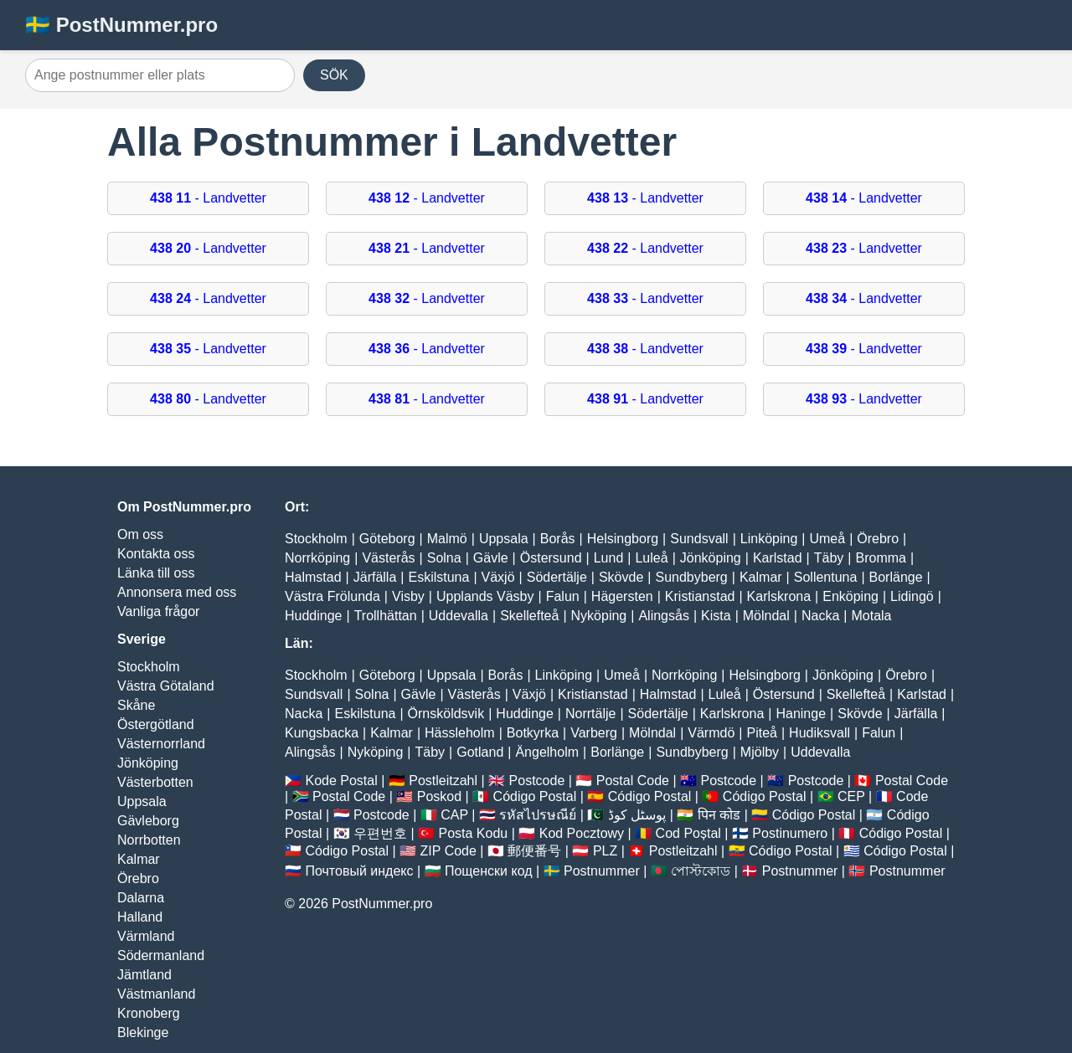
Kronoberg (148, 1013)
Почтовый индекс (359, 871)
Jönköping (147, 763)
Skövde (621, 577)
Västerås (388, 558)
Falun (563, 596)
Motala (871, 616)
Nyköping (599, 616)
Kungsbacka (321, 733)
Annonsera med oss (176, 592)
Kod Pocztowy (581, 833)
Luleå (651, 558)
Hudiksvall (819, 733)
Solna (444, 558)
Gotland (479, 752)
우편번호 (380, 833)
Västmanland (156, 994)
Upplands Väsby (485, 596)
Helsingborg (622, 539)
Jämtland (144, 975)
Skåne (136, 705)
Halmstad (313, 577)
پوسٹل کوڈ (637, 815)
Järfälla (375, 577)
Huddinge (314, 616)
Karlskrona (779, 596)
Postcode (537, 780)
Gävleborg (148, 821)
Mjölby (759, 752)
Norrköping (317, 558)
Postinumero (789, 833)
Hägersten (622, 596)
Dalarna (140, 898)
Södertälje (557, 577)
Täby (829, 558)
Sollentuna (826, 577)
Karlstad (777, 558)
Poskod (439, 796)
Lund (609, 558)
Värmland (145, 936)
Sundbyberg (691, 577)
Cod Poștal (688, 833)
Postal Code (632, 780)
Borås (557, 539)
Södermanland (160, 955)
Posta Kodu (473, 833)
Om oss (140, 534)
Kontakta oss (156, 554)
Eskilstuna (438, 577)
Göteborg (387, 539)
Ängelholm (547, 752)
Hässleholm (460, 733)
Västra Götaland (165, 686)
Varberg (593, 733)
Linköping (769, 539)
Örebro (138, 878)
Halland (139, 917)
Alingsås (663, 616)
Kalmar (138, 859)
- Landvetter (208, 198)
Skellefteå (529, 616)
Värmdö (711, 733)
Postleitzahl (443, 780)
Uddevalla (458, 616)
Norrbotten (149, 840)
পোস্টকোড (700, 871)
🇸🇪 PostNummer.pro (121, 24)
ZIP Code (448, 851)
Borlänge (896, 577)
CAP (454, 815)
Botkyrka (533, 733)
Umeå (827, 539)
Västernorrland (161, 744)
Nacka (820, 616)
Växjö (498, 577)
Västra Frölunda (332, 596)
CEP (851, 796)
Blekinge (142, 1032)
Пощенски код (489, 871)
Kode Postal (341, 780)
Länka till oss (156, 573)
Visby (408, 596)
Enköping (850, 596)
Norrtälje (590, 713)
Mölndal (766, 616)
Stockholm (148, 667)
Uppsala (142, 801)
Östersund (551, 558)
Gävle (490, 558)
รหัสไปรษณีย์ (537, 815)
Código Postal (535, 796)
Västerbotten (155, 782)
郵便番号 (534, 851)
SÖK (334, 75)
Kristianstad (700, 596)
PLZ (605, 851)
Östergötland (155, 724)
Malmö (447, 539)
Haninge (801, 713)
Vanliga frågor (158, 611)
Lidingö (912, 596)
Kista (716, 616)
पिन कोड (719, 815)
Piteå (761, 733)
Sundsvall (699, 539)
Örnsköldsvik (446, 713)
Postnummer (602, 871)
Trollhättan (385, 616)
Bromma (880, 558)
